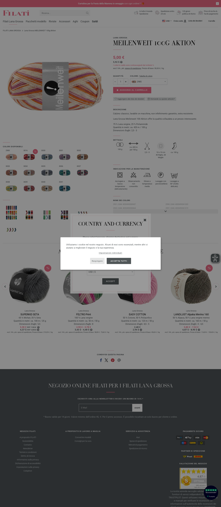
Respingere (97, 261)
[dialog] (110, 253)
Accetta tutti (119, 261)
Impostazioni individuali (110, 253)
